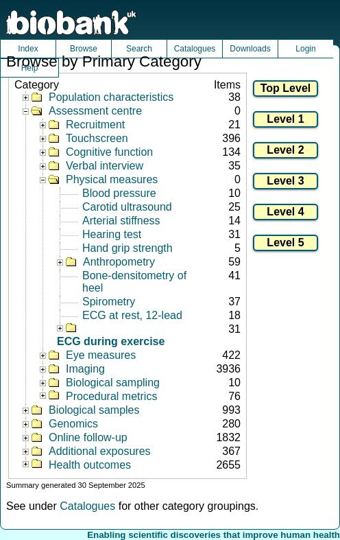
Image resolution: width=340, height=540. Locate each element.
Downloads (250, 49)
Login (305, 49)
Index (28, 49)
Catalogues (195, 49)
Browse (83, 49)
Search (139, 49)
